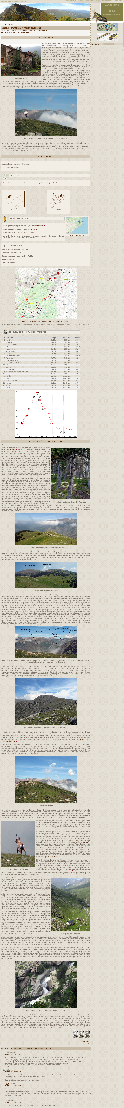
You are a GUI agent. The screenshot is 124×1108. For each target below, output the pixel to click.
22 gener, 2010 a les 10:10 (13, 1102)
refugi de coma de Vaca (62, 871)
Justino (7, 1083)
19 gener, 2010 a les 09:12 (13, 1071)
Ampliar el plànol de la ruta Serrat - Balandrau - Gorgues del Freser (45, 321)
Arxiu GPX (33, 229)
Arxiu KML (39, 226)
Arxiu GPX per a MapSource (26, 233)
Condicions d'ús (7, 24)
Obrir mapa (60, 183)
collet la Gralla (81, 842)
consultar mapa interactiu (77, 235)
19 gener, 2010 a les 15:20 (13, 1085)
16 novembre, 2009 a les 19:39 (14, 1054)
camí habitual (52, 857)
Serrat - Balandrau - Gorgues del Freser (22, 28)
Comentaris (85, 1041)
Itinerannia (11, 449)
